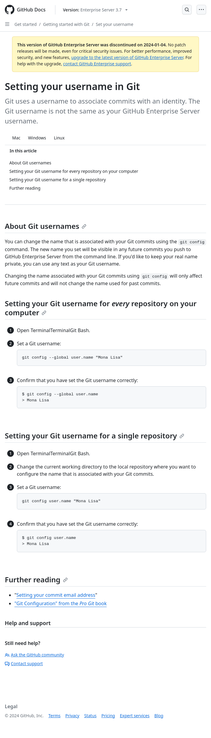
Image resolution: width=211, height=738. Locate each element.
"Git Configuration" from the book (60, 603)
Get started (25, 24)
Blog (158, 715)
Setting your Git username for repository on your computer (101, 307)
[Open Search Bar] (187, 9)
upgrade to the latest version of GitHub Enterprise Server (127, 57)
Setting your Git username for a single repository (94, 436)
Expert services (135, 715)
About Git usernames (45, 226)
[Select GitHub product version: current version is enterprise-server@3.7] (95, 9)
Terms (54, 715)
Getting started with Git (66, 24)
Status (90, 715)
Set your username (114, 24)
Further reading (36, 579)
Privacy (72, 715)
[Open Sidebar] (7, 24)
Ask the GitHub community (34, 655)
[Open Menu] (201, 9)
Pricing (108, 715)
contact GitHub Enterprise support (97, 64)
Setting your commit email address (56, 595)
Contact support (24, 663)
